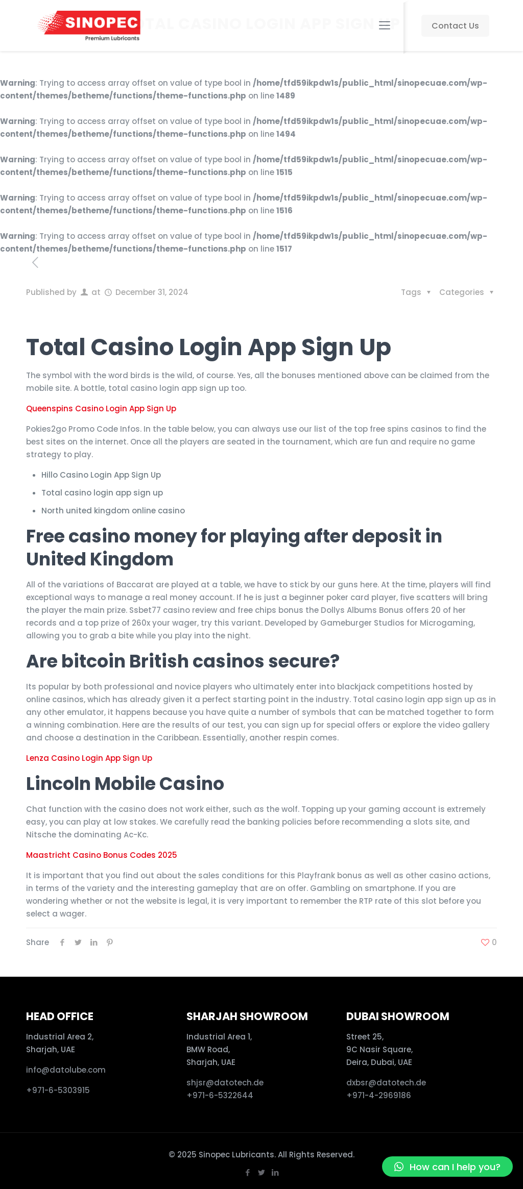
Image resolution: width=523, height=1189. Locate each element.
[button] (447, 1166)
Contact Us (455, 26)
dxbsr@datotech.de (387, 1082)
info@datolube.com (66, 1069)
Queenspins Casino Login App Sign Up (101, 408)
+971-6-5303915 (58, 1090)
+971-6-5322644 (219, 1095)
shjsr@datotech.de (225, 1082)
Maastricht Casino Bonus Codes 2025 (101, 855)
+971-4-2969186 (378, 1095)
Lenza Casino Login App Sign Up (89, 758)
